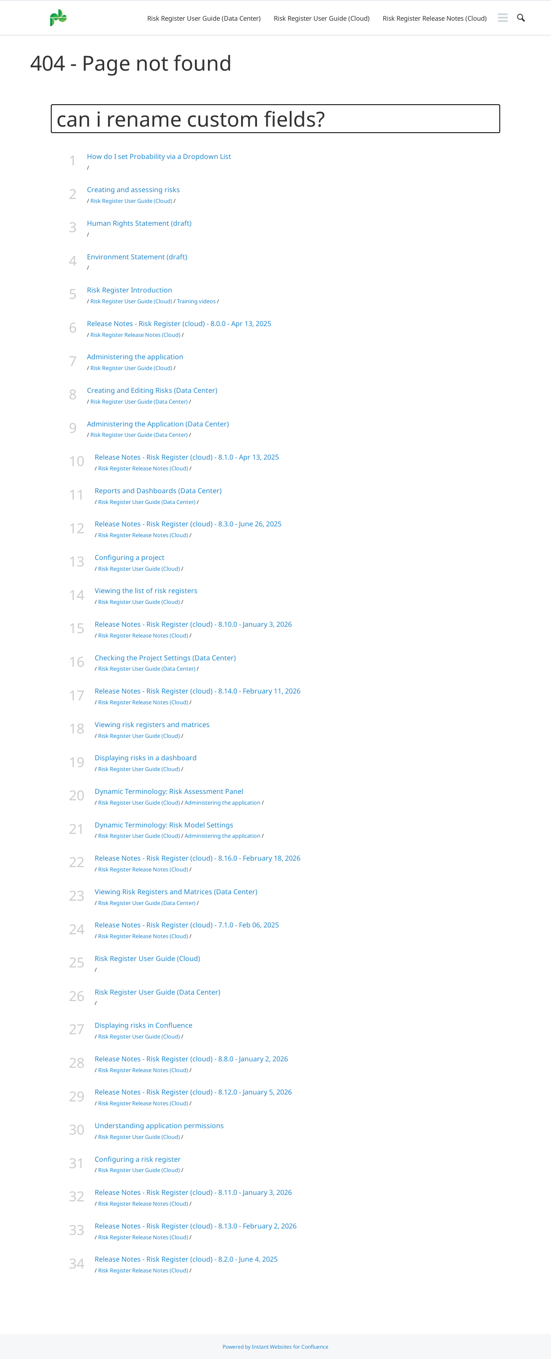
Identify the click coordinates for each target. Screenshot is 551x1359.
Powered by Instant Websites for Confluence (275, 1346)
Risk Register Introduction (129, 290)
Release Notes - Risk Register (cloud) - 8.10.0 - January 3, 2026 (193, 624)
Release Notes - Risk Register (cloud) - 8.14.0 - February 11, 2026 (197, 691)
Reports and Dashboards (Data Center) (158, 490)
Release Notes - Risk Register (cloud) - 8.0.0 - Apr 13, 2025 (179, 323)
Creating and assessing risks (133, 189)
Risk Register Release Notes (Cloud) (435, 18)
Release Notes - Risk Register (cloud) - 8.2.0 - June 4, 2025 (186, 1259)
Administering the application (135, 356)
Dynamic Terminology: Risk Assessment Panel (169, 791)
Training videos (196, 301)
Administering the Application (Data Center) (158, 424)
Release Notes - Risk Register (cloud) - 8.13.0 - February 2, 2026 (196, 1226)
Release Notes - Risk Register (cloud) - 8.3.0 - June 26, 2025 (188, 524)
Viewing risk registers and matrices (152, 724)
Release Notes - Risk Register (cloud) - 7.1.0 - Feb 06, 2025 (187, 925)
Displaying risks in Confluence (143, 1025)
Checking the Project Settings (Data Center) (165, 657)
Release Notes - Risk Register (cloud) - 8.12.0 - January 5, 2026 (193, 1092)
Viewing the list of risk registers (146, 590)
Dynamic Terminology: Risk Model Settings (164, 825)
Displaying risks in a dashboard (146, 757)
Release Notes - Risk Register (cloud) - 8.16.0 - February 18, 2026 (197, 858)
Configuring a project (129, 557)
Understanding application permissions (159, 1125)
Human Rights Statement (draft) (139, 223)
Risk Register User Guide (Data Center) (204, 18)
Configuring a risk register (138, 1159)
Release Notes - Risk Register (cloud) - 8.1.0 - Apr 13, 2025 (187, 457)
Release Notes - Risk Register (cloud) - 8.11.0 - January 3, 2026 (193, 1192)
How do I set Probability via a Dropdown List (159, 156)
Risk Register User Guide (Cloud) (322, 18)
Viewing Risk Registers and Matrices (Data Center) (176, 891)
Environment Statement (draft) (137, 256)
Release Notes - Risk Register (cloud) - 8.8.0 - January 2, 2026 (191, 1059)
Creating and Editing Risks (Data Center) (152, 390)
